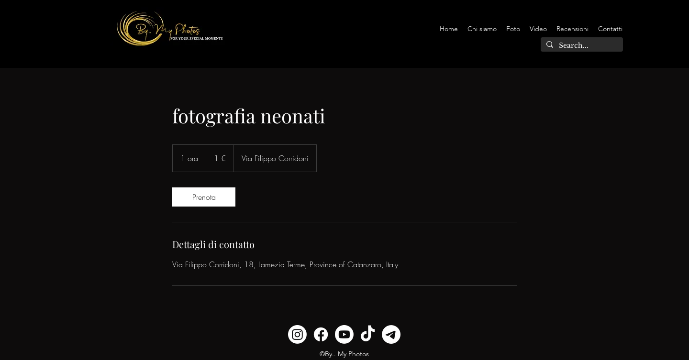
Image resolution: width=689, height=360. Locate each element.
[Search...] (581, 46)
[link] (203, 197)
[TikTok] (367, 334)
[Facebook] (320, 334)
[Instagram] (297, 334)
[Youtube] (344, 334)
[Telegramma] (391, 334)
